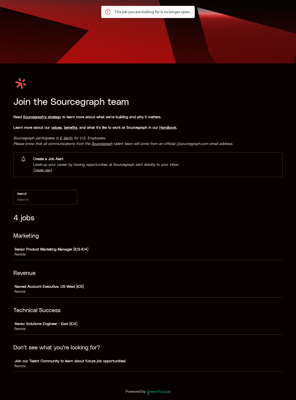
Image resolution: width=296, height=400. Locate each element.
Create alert (42, 170)
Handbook (167, 128)
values (56, 128)
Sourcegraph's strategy (42, 117)
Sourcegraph (101, 144)
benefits (70, 128)
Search (22, 194)
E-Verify (66, 138)
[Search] (45, 200)
